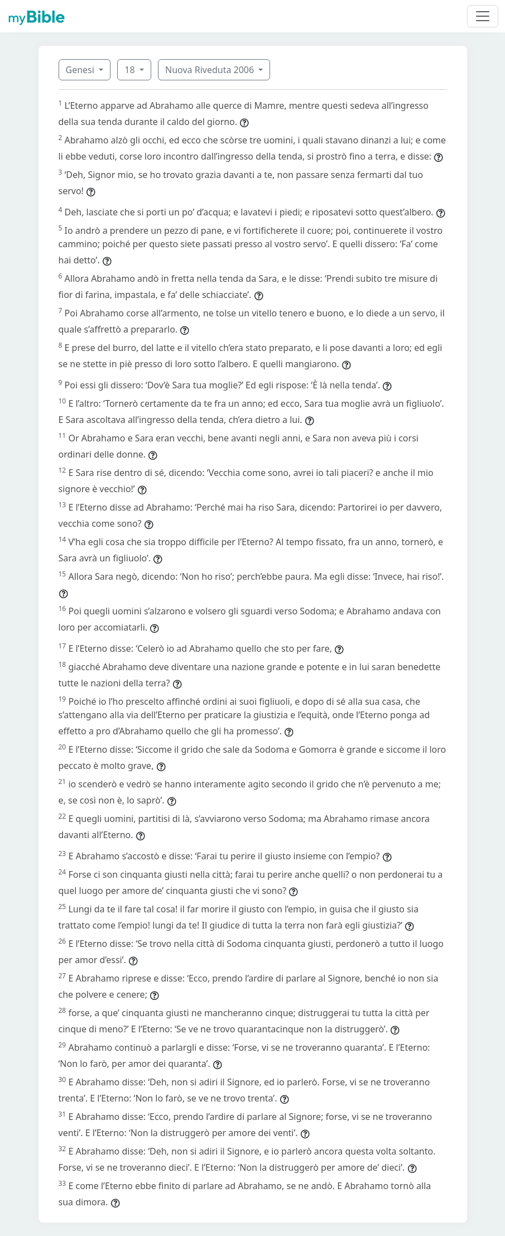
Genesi (81, 70)
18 (130, 70)
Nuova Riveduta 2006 (210, 70)
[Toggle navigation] (482, 16)
